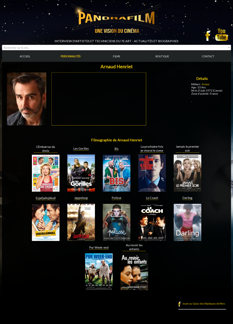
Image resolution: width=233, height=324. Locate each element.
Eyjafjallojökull (46, 198)
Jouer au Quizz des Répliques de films (203, 303)
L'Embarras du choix (45, 148)
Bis (116, 148)
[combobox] (116, 47)
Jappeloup (81, 198)
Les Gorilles (81, 148)
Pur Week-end (99, 247)
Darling (187, 198)
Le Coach (152, 198)
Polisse (116, 198)
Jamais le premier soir (187, 148)
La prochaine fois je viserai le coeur (152, 148)
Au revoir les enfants (134, 247)
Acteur (206, 84)
